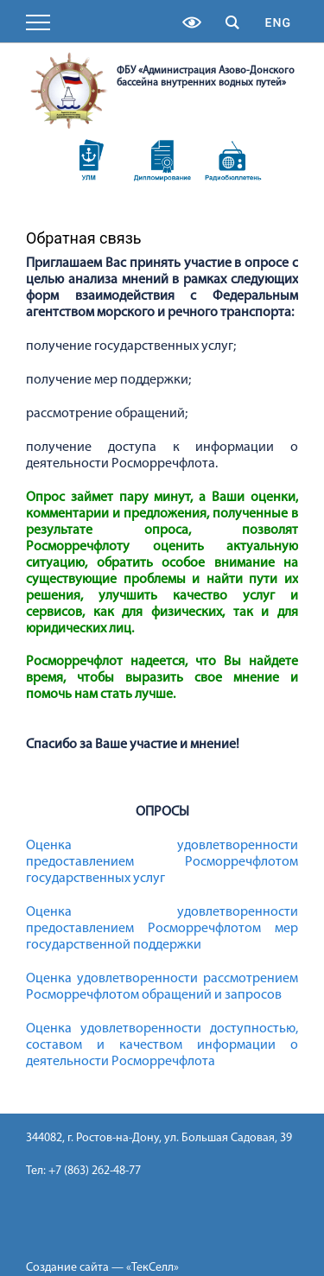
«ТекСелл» (152, 1267)
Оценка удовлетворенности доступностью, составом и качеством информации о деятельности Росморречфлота (162, 1045)
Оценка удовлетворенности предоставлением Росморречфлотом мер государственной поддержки (162, 928)
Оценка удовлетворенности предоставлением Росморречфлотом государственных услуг (162, 862)
